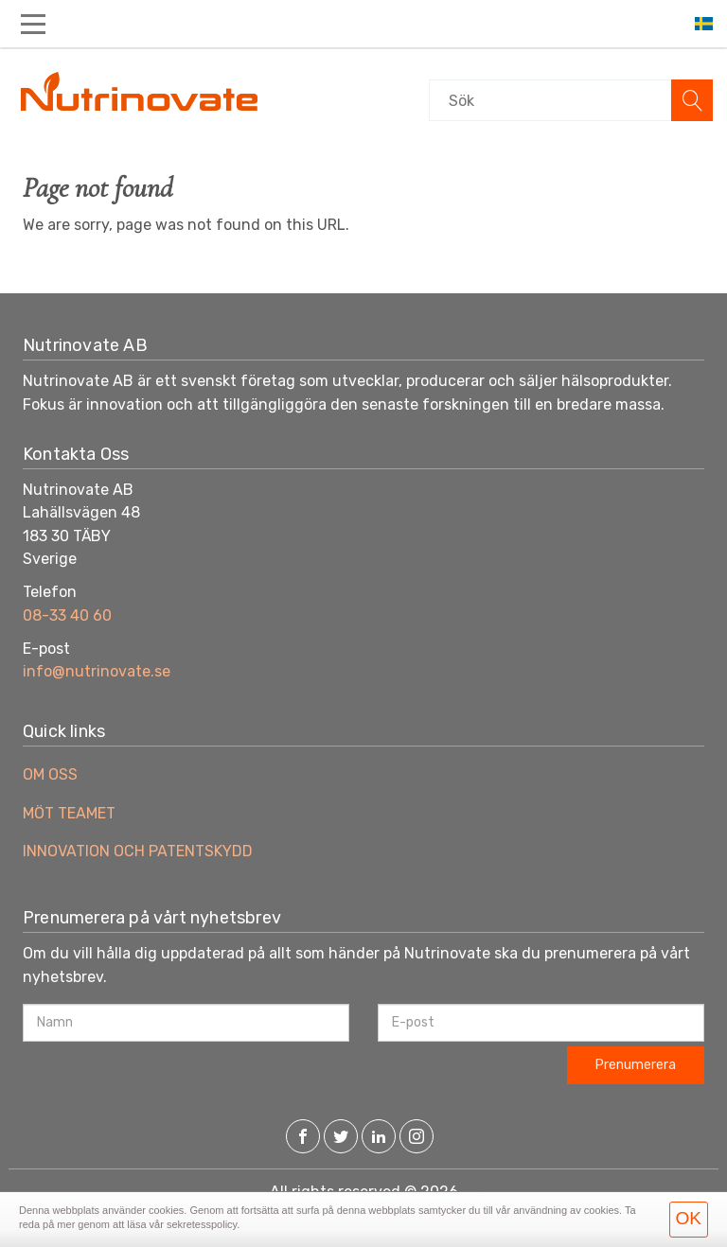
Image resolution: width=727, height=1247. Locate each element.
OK (688, 1218)
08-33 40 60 (67, 615)
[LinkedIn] (379, 1138)
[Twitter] (341, 1138)
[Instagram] (416, 1138)
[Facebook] (303, 1138)
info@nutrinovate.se (96, 671)
